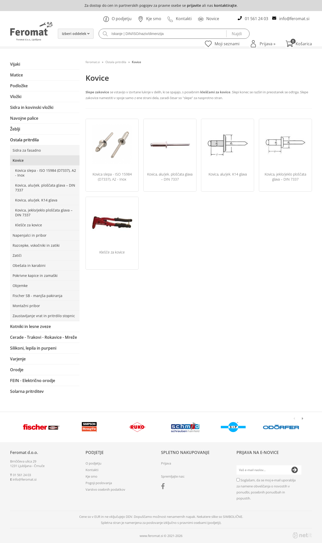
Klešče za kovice (28, 225)
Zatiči (17, 255)
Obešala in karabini (29, 265)
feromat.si (93, 62)
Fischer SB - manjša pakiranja (37, 295)
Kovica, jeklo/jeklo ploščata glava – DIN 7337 (43, 212)
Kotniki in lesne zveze (30, 326)
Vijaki (15, 64)
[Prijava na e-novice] (294, 470)
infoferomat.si (294, 18)
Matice (16, 75)
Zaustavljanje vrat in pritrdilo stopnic (44, 315)
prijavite (194, 5)
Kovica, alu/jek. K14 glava (36, 200)
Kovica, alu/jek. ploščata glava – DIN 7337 (45, 187)
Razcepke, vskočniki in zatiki (36, 245)
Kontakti (179, 18)
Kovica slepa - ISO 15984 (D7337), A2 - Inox (45, 173)
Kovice (18, 160)
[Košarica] (299, 44)
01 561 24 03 (256, 18)
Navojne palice (24, 118)
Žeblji (15, 129)
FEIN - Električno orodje (32, 380)
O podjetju (117, 18)
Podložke (19, 86)
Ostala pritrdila (24, 140)
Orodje (16, 369)
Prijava (267, 44)
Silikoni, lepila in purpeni (33, 348)
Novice (208, 18)
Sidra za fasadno (27, 150)
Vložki (15, 96)
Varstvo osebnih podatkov (105, 489)
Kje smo (149, 18)
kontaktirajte (225, 5)
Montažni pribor (26, 305)
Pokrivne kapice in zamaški (35, 275)
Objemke (20, 285)
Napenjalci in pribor (30, 235)
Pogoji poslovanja (99, 483)
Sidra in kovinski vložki (31, 107)
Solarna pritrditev (27, 391)
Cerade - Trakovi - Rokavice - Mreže (43, 337)
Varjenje (18, 359)
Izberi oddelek (76, 33)
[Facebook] (164, 487)
